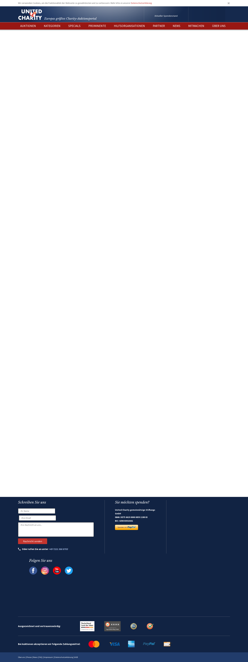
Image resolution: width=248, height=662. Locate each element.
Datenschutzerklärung (141, 3)
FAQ (40, 657)
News (35, 657)
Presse (29, 657)
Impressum (48, 657)
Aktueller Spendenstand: (166, 16)
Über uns (21, 657)
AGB (76, 657)
